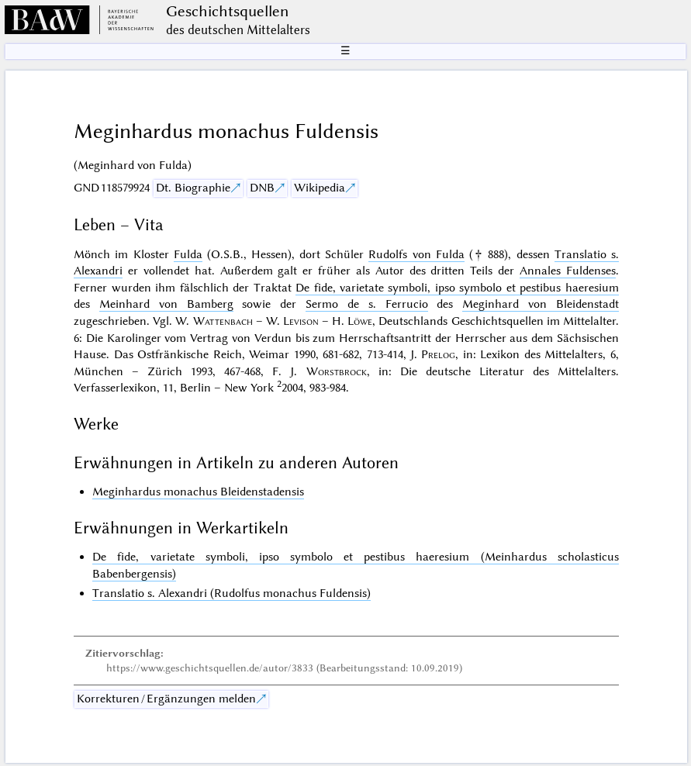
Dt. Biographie (193, 188)
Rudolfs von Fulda (416, 254)
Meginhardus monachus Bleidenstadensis (198, 492)
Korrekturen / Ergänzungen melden (166, 699)
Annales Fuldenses (568, 271)
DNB (262, 188)
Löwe (359, 321)
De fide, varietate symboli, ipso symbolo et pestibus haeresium (457, 288)
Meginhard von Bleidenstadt (540, 304)
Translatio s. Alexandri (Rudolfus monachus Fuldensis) (231, 593)
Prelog (438, 354)
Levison (301, 321)
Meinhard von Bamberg (166, 304)
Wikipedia (319, 188)
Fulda (188, 254)
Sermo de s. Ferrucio (366, 304)
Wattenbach (223, 321)
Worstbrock (336, 371)
